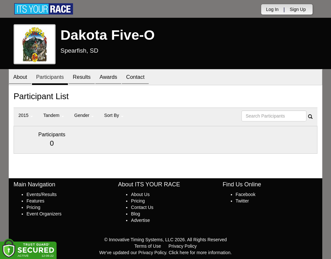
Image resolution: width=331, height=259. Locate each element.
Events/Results (42, 194)
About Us (140, 194)
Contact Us (142, 207)
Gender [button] (84, 115)
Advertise (140, 220)
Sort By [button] (113, 115)
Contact (143, 78)
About (21, 78)
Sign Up (298, 9)
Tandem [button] (53, 115)
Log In (272, 9)
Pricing (33, 207)
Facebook (245, 194)
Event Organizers (44, 213)
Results (86, 78)
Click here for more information (199, 252)
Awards (115, 78)
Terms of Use (147, 246)
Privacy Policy (182, 246)
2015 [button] (25, 115)
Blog (135, 213)
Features (35, 200)
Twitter (242, 200)
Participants (52, 78)
